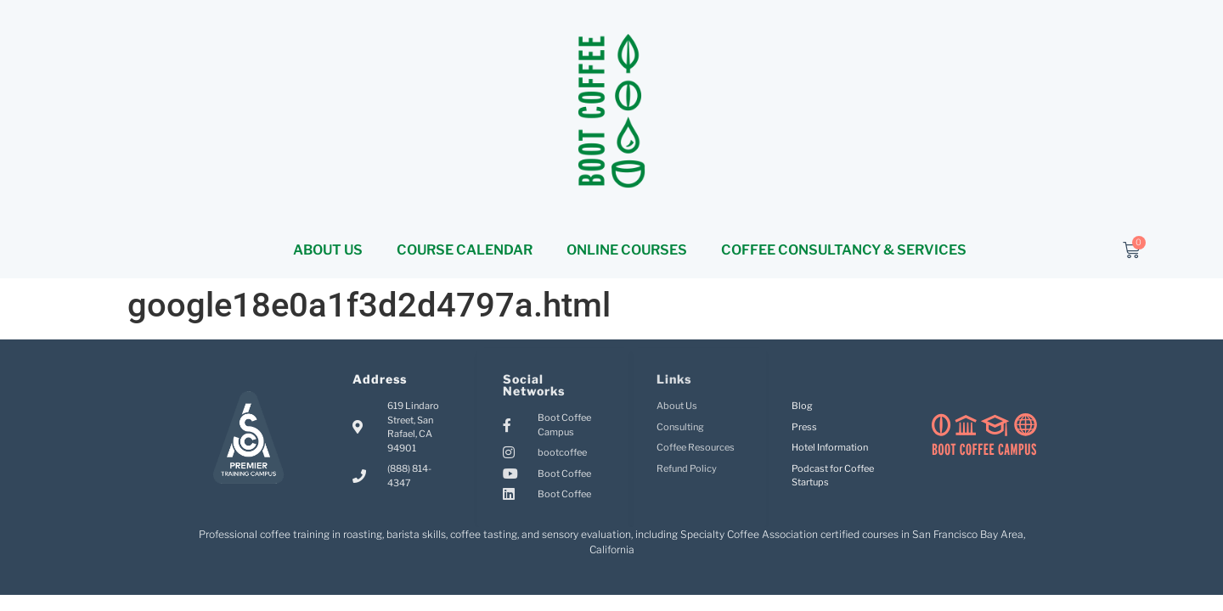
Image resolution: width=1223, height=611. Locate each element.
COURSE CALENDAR (465, 250)
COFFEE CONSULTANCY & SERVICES (844, 250)
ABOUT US (328, 250)
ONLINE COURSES (626, 250)
